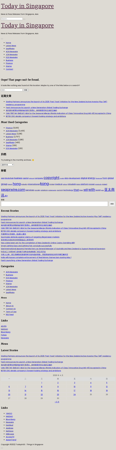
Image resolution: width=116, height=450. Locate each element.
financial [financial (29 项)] (99, 178)
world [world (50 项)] (98, 190)
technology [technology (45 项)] (68, 190)
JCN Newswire (12, 54)
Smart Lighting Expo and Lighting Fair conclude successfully (26, 246)
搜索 (2, 199)
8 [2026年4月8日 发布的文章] (41, 386)
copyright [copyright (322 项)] (51, 177)
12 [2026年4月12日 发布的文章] (107, 386)
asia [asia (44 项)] (2, 178)
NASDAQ (4, 329)
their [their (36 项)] (81, 190)
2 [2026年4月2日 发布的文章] (57, 382)
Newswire (5, 338)
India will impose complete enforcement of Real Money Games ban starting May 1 (36, 257)
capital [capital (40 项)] (25, 178)
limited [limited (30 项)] (51, 184)
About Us (10, 306)
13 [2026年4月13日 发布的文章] (9, 390)
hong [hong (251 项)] (17, 184)
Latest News (11, 45)
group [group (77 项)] (4, 184)
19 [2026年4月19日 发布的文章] (107, 390)
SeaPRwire (10, 48)
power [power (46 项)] (92, 184)
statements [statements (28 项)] (52, 190)
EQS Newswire (12, 57)
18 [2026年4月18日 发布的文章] (91, 390)
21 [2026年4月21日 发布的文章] (25, 394)
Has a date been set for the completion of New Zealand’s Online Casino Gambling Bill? (38, 243)
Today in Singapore (27, 6)
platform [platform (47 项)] (85, 184)
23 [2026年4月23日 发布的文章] (58, 394)
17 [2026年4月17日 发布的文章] (74, 390)
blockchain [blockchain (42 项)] (9, 178)
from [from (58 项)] (104, 178)
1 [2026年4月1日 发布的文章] (41, 382)
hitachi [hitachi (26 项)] (10, 184)
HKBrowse (10, 434)
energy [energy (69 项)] (91, 178)
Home (8, 42)
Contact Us (11, 309)
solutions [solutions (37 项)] (44, 190)
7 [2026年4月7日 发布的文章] (25, 386)
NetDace (9, 431)
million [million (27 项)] (65, 184)
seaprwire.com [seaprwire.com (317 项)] (13, 189)
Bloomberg (5, 332)
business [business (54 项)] (18, 178)
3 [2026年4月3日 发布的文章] (74, 382)
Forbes (4, 335)
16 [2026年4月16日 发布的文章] (58, 390)
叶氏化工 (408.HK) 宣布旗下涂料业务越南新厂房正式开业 (23, 251)
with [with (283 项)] (91, 189)
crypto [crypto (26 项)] (62, 178)
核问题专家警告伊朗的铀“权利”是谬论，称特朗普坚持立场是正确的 (31, 110)
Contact (9, 69)
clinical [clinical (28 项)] (31, 178)
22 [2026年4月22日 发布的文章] (42, 394)
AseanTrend (11, 440)
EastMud (9, 425)
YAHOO (9, 413)
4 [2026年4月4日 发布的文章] (90, 382)
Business (9, 60)
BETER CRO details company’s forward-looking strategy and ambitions (36, 116)
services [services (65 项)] (30, 190)
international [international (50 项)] (34, 184)
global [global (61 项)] (111, 178)
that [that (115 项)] (76, 190)
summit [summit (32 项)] (60, 190)
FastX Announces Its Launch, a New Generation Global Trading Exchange (37, 107)
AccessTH (10, 437)
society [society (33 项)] (37, 190)
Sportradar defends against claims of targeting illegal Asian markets (30, 237)
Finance (9, 63)
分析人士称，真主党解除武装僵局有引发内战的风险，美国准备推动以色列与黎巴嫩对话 (34, 254)
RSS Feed (10, 314)
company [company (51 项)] (38, 178)
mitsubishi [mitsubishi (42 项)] (72, 184)
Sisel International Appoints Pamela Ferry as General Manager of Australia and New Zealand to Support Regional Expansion (53, 248)
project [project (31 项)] (104, 184)
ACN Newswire (12, 51)
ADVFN (3, 326)
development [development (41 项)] (74, 178)
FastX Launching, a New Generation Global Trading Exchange (27, 260)
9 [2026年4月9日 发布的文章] (58, 386)
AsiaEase (9, 428)
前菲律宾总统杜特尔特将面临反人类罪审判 (17, 240)
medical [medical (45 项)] (58, 184)
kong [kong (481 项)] (44, 183)
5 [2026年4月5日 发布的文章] (106, 382)
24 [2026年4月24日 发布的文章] (75, 394)
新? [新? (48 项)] (6, 196)
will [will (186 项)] (85, 190)
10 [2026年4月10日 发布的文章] (74, 386)
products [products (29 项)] (98, 184)
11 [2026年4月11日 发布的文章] (90, 386)
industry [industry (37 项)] (24, 184)
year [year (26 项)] (102, 190)
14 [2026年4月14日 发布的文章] (25, 390)
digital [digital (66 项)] (84, 178)
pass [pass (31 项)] (78, 184)
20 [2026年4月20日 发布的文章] (9, 394)
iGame (9, 66)
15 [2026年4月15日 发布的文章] (41, 390)
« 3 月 (57, 402)
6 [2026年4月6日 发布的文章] (9, 386)
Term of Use (11, 311)
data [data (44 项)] (66, 178)
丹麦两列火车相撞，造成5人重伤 (13, 234)
